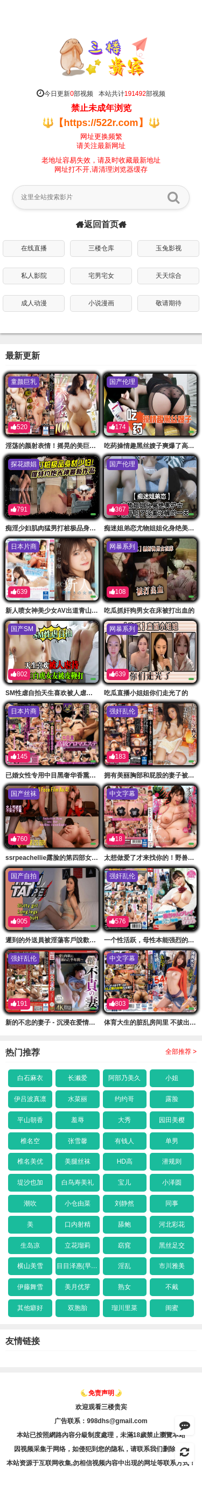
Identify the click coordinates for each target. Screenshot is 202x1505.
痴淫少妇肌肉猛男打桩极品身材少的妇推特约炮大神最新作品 (92, 528)
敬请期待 (169, 303)
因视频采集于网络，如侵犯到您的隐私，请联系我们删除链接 (101, 1449)
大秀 (124, 1120)
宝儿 (124, 1182)
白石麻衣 (30, 1078)
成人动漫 (34, 303)
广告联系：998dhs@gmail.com (100, 1421)
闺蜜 (171, 1308)
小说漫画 (101, 303)
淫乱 (124, 1266)
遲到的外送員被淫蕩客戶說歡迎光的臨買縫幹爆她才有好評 (89, 940)
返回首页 (101, 224)
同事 (171, 1203)
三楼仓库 (101, 248)
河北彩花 (172, 1224)
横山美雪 (30, 1266)
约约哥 (124, 1099)
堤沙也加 (30, 1182)
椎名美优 (30, 1161)
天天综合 (169, 275)
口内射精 (77, 1224)
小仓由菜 (77, 1203)
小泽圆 (172, 1182)
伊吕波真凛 (30, 1099)
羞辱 (77, 1120)
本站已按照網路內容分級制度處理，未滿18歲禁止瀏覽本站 (101, 1435)
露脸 (171, 1099)
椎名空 (30, 1141)
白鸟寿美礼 (77, 1182)
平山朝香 (30, 1120)
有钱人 (124, 1141)
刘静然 (124, 1203)
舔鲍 (124, 1224)
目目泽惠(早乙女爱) (78, 1266)
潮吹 (30, 1203)
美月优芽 (77, 1287)
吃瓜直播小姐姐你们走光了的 (146, 693)
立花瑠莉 (77, 1245)
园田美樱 (172, 1120)
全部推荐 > (181, 1051)
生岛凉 (30, 1245)
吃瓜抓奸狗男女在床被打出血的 (149, 610)
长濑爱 (77, 1078)
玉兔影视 (169, 248)
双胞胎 (77, 1308)
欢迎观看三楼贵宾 (101, 1407)
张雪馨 (77, 1141)
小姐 (171, 1078)
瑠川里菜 (124, 1308)
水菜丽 (77, 1099)
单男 (171, 1141)
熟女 (124, 1287)
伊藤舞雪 (30, 1287)
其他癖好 (30, 1308)
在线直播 (34, 248)
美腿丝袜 (77, 1161)
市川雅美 (172, 1266)
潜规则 (172, 1161)
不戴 (171, 1287)
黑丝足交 (172, 1245)
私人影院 (34, 275)
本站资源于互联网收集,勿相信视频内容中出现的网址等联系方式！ (101, 1463)
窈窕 (124, 1245)
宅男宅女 (101, 275)
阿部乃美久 (124, 1078)
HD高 (125, 1161)
